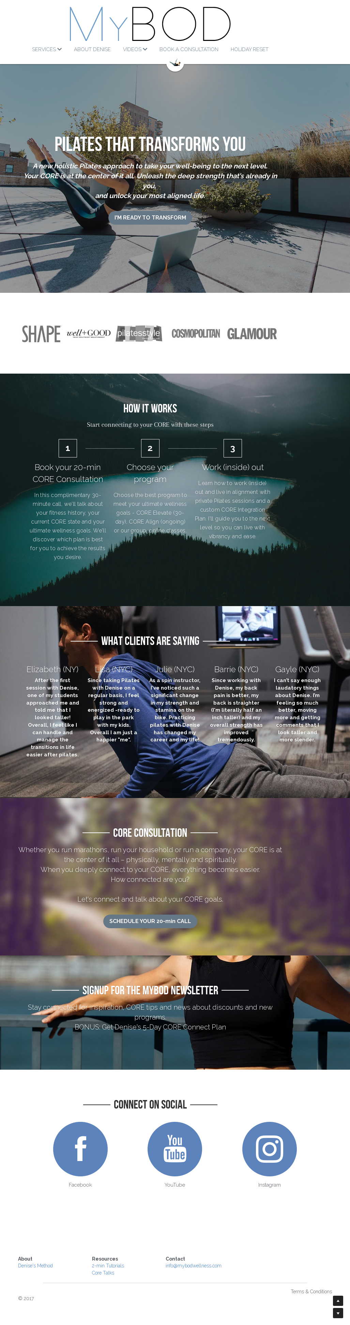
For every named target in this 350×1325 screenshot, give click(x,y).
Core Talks (110, 1266)
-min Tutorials (116, 1260)
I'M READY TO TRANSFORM (175, 208)
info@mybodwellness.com (207, 1260)
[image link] (175, 24)
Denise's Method (36, 1260)
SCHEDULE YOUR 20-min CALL (175, 925)
